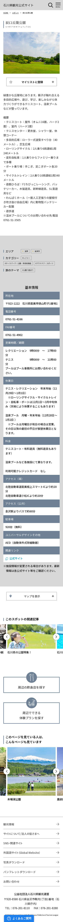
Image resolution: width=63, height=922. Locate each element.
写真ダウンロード (14, 862)
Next (56, 636)
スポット (15, 12)
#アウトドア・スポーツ (44, 263)
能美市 (37, 251)
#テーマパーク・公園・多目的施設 (18, 263)
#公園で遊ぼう (27, 270)
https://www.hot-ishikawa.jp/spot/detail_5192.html (31, 774)
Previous (6, 636)
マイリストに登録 (32, 82)
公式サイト (16, 558)
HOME (5, 12)
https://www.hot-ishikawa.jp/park (31, 639)
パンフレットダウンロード (19, 872)
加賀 (26, 251)
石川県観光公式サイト (18, 5)
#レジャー (26, 258)
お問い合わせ (11, 881)
